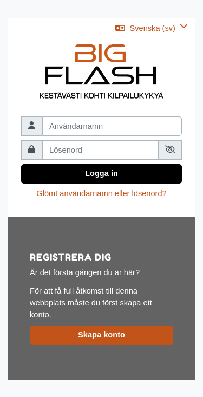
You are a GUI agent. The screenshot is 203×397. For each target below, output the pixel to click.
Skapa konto (101, 334)
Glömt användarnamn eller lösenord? (101, 193)
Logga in (101, 173)
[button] (151, 28)
